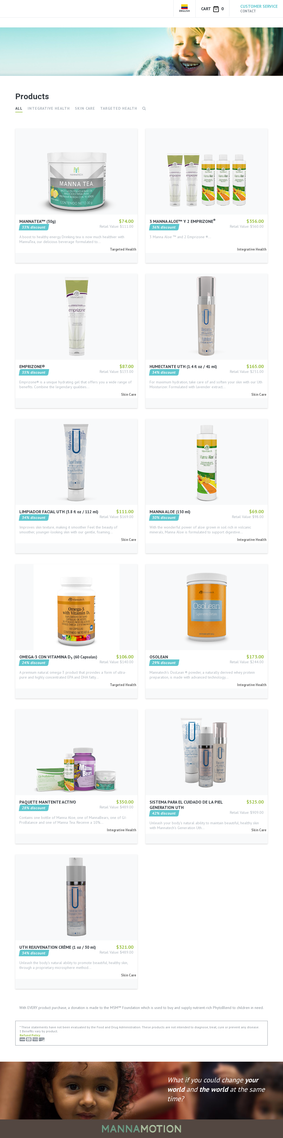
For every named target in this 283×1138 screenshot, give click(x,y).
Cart (212, 9)
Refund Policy (30, 1035)
